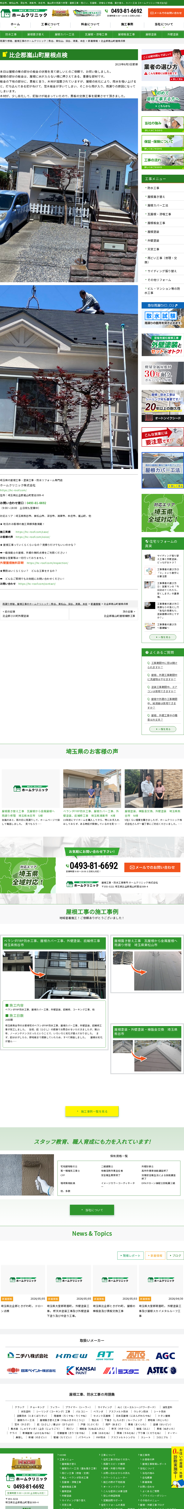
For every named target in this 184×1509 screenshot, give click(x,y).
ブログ (175, 1255)
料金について (90, 24)
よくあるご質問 (150, 1491)
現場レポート (130, 1255)
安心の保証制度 (111, 1495)
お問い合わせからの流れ (116, 1473)
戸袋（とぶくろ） (90, 1424)
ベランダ (98, 1411)
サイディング (105, 1407)
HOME (62, 1455)
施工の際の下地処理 (114, 1482)
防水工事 (11, 34)
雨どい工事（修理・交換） (160, 260)
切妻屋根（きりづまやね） (71, 1433)
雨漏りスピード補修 (114, 1464)
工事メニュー (66, 1459)
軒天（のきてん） (121, 1428)
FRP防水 (101, 1437)
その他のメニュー (149, 1500)
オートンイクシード (114, 1486)
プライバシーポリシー (154, 1495)
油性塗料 (167, 1407)
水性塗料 (26, 1411)
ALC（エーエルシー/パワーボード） (137, 1407)
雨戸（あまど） (114, 1424)
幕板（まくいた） (138, 1424)
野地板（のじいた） (159, 1420)
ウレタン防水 (141, 1411)
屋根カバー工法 (64, 34)
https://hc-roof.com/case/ (32, 532)
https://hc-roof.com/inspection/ (47, 563)
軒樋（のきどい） (38, 1437)
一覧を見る (163, 637)
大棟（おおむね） (101, 1433)
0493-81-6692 (126, 11)
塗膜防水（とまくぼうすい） (33, 1415)
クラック (19, 1407)
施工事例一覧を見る (94, 1111)
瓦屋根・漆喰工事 (96, 34)
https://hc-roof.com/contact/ (37, 583)
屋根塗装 (151, 34)
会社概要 (147, 1477)
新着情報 (154, 1255)
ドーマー (172, 1433)
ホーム (15, 24)
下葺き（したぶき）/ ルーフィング (123, 1420)
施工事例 (127, 24)
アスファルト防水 (118, 1411)
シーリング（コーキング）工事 (53, 1411)
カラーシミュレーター (115, 1477)
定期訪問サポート (113, 1500)
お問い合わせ (147, 1486)
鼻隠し (19, 1437)
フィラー (55, 1407)
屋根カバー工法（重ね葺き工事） (80, 1468)
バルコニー (82, 1411)
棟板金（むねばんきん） (92, 1428)
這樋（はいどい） (162, 1424)
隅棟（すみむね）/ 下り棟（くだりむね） (139, 1433)
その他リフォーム (159, 280)
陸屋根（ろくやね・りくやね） (71, 1415)
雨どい (70, 1428)
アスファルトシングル (123, 1437)
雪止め (95, 1420)
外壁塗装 (173, 34)
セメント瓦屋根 (102, 1415)
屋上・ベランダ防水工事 (75, 1477)
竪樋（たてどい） (63, 1437)
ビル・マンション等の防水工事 (162, 290)
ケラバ (13, 1433)
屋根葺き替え (35, 34)
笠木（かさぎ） (23, 1424)
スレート (146, 1437)
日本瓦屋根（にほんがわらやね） (134, 1415)
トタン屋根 (164, 1415)
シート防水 (160, 1411)
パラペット (85, 1437)
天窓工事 (153, 249)
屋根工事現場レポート (154, 1464)
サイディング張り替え (162, 271)
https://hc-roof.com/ (13, 490)
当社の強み (148, 1473)
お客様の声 (148, 1459)
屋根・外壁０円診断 (114, 1468)
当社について (164, 24)
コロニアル (162, 1437)
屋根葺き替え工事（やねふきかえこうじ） (63, 1420)
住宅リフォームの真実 (113, 1505)
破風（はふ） (144, 1428)
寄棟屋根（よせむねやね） (37, 1433)
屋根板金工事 (126, 34)
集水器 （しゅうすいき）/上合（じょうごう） (36, 1428)
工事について (50, 24)
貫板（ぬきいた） (166, 1428)
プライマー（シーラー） (78, 1407)
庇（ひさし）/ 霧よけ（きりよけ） (56, 1424)
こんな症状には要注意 (115, 1491)
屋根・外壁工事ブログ (152, 1505)
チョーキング (37, 1407)
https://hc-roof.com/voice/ (33, 537)
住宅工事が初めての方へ (116, 1459)
